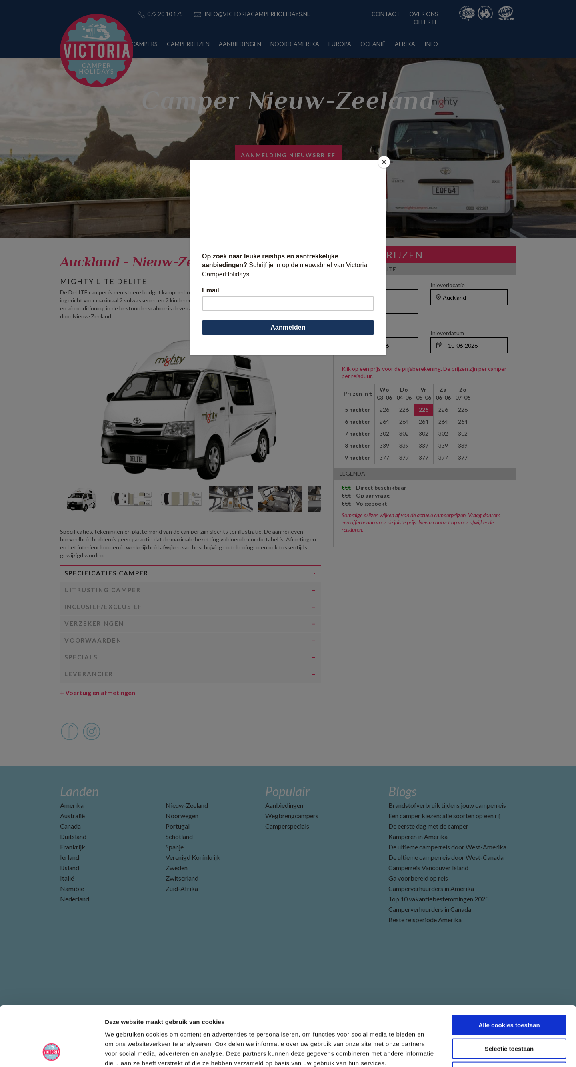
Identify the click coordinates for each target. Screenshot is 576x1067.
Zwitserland (182, 878)
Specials (81, 657)
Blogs (402, 791)
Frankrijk (72, 847)
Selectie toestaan (509, 992)
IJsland (69, 867)
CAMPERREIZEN (188, 43)
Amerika (72, 805)
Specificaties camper (106, 573)
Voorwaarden (93, 640)
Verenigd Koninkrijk (193, 857)
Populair (287, 791)
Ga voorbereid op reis (418, 878)
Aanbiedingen (284, 805)
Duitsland (73, 836)
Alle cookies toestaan (509, 969)
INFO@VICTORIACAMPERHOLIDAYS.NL (257, 13)
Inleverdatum (447, 333)
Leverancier (88, 673)
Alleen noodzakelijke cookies (509, 1016)
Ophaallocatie (359, 285)
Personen (354, 309)
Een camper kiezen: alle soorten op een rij (444, 815)
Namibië (72, 888)
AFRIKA (405, 43)
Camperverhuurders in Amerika (431, 888)
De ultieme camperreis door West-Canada (446, 857)
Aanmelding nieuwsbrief (288, 155)
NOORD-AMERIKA (294, 43)
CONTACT (386, 13)
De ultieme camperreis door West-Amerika (447, 847)
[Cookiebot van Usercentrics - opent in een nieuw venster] (52, 1051)
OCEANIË (373, 43)
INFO (431, 43)
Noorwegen (182, 815)
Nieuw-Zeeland (187, 805)
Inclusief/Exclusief (103, 606)
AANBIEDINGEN (240, 43)
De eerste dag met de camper (428, 826)
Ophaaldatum (359, 333)
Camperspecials (287, 826)
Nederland (74, 899)
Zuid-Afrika (182, 888)
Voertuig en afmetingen (97, 692)
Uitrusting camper (102, 589)
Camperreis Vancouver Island (428, 867)
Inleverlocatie (447, 285)
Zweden (177, 867)
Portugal (178, 826)
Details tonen (432, 1051)
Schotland (179, 836)
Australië (72, 815)
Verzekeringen (94, 623)
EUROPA (339, 43)
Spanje (175, 847)
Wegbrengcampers (291, 815)
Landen (79, 791)
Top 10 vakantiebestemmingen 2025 (438, 899)
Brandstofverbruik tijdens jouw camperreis (447, 805)
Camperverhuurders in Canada (429, 909)
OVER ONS (423, 13)
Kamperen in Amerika (418, 836)
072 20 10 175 (165, 13)
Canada (70, 826)
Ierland (69, 857)
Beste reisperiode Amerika (425, 919)
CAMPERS (144, 43)
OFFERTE (426, 21)
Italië (67, 878)
